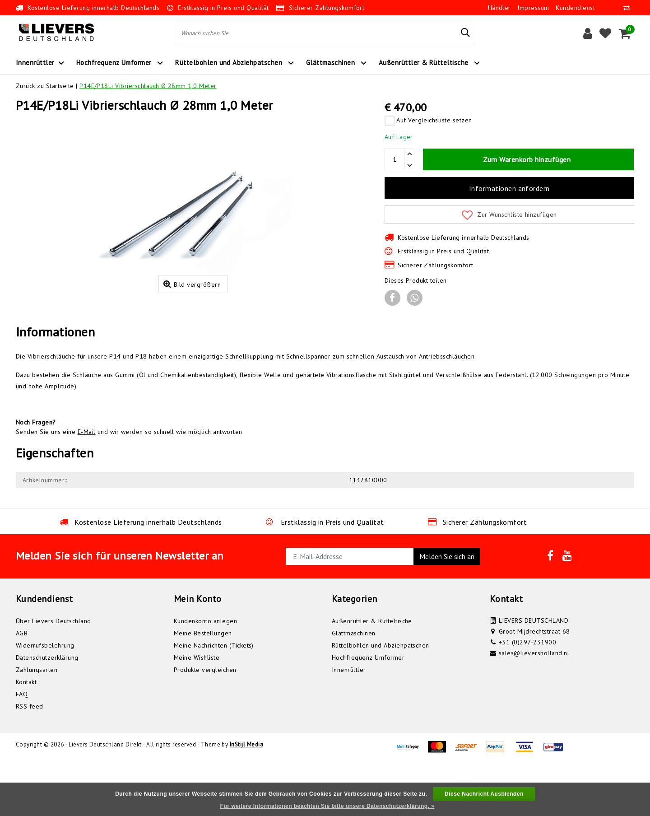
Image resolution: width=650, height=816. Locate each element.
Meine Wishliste (196, 710)
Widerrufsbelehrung (45, 698)
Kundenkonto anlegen (205, 674)
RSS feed (29, 759)
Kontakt (26, 735)
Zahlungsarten (36, 722)
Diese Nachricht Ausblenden (484, 794)
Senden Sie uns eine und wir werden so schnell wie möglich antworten (129, 484)
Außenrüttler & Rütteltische (372, 674)
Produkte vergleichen (205, 722)
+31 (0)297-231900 (527, 695)
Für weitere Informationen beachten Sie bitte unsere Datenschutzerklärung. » (327, 806)
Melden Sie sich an (446, 609)
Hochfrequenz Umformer (368, 710)
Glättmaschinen (354, 686)
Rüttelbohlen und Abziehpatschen (380, 698)
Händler (499, 8)
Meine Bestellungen (203, 686)
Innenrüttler (349, 722)
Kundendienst (575, 8)
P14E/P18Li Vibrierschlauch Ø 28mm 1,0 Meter (148, 86)
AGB (22, 686)
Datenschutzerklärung (47, 710)
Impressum (533, 8)
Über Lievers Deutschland (53, 674)
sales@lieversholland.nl (534, 706)
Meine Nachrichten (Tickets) (214, 698)
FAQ (22, 747)
